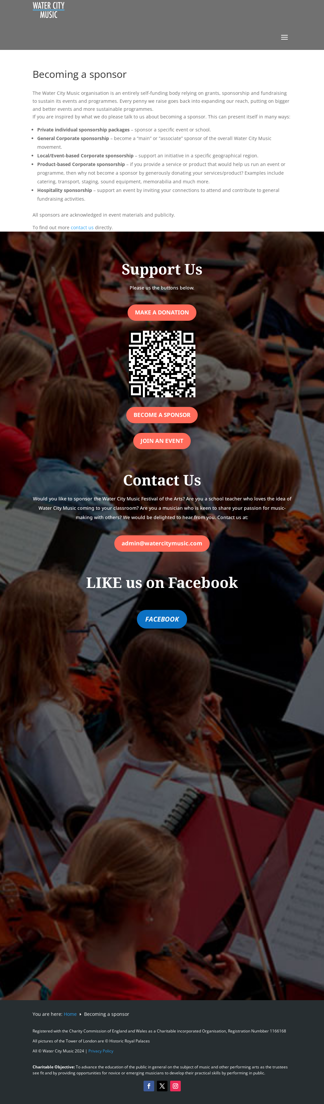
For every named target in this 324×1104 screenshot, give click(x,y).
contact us (82, 227)
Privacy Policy (100, 1051)
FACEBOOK (162, 619)
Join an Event (162, 441)
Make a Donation (162, 312)
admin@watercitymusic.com (162, 543)
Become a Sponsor (162, 415)
